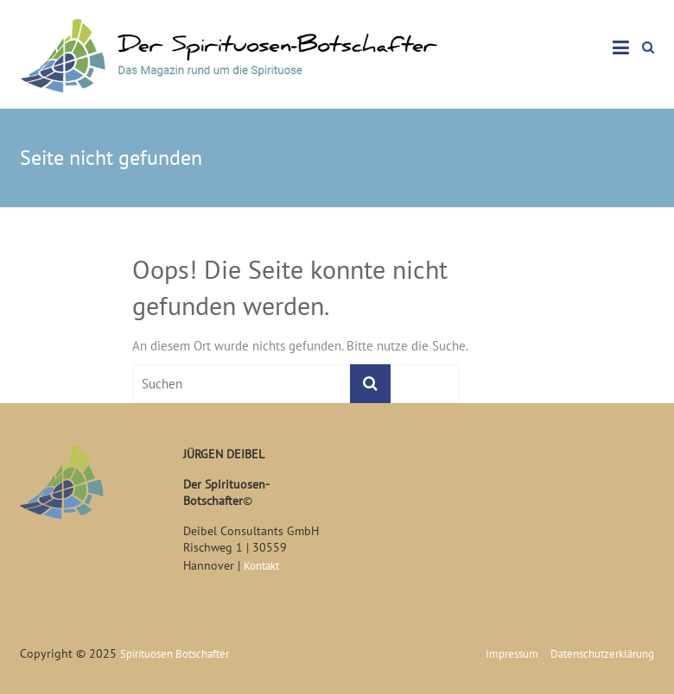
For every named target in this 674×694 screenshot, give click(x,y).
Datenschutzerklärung (602, 654)
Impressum (512, 654)
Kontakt (261, 565)
